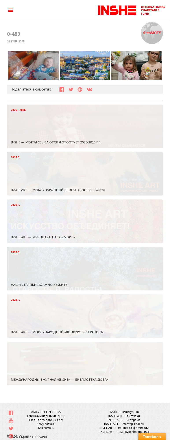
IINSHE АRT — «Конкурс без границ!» (124, 432)
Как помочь (46, 428)
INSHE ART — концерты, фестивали (124, 428)
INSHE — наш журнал (124, 412)
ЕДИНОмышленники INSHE (46, 416)
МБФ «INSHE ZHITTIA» (46, 412)
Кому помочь (46, 424)
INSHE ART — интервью (124, 420)
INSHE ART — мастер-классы (124, 424)
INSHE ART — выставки (124, 416)
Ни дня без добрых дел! (46, 420)
